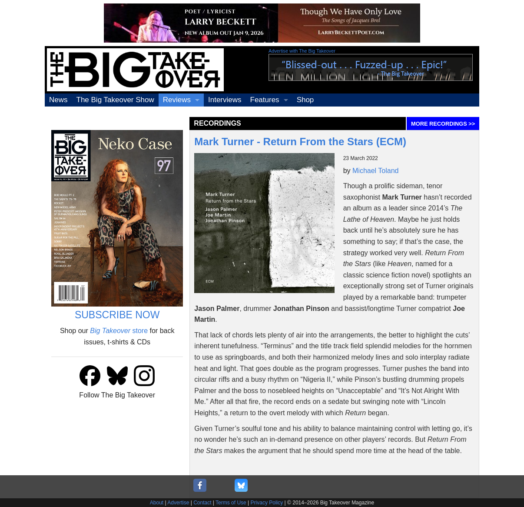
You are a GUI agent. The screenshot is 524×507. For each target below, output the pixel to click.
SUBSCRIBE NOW (117, 314)
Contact (202, 503)
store (119, 330)
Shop (305, 100)
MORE (443, 123)
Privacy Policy (267, 503)
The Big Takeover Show (115, 100)
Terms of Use (231, 503)
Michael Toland (375, 170)
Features (264, 100)
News (58, 100)
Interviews (225, 100)
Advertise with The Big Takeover (302, 50)
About (156, 503)
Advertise (178, 503)
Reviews (177, 100)
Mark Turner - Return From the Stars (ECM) (300, 141)
